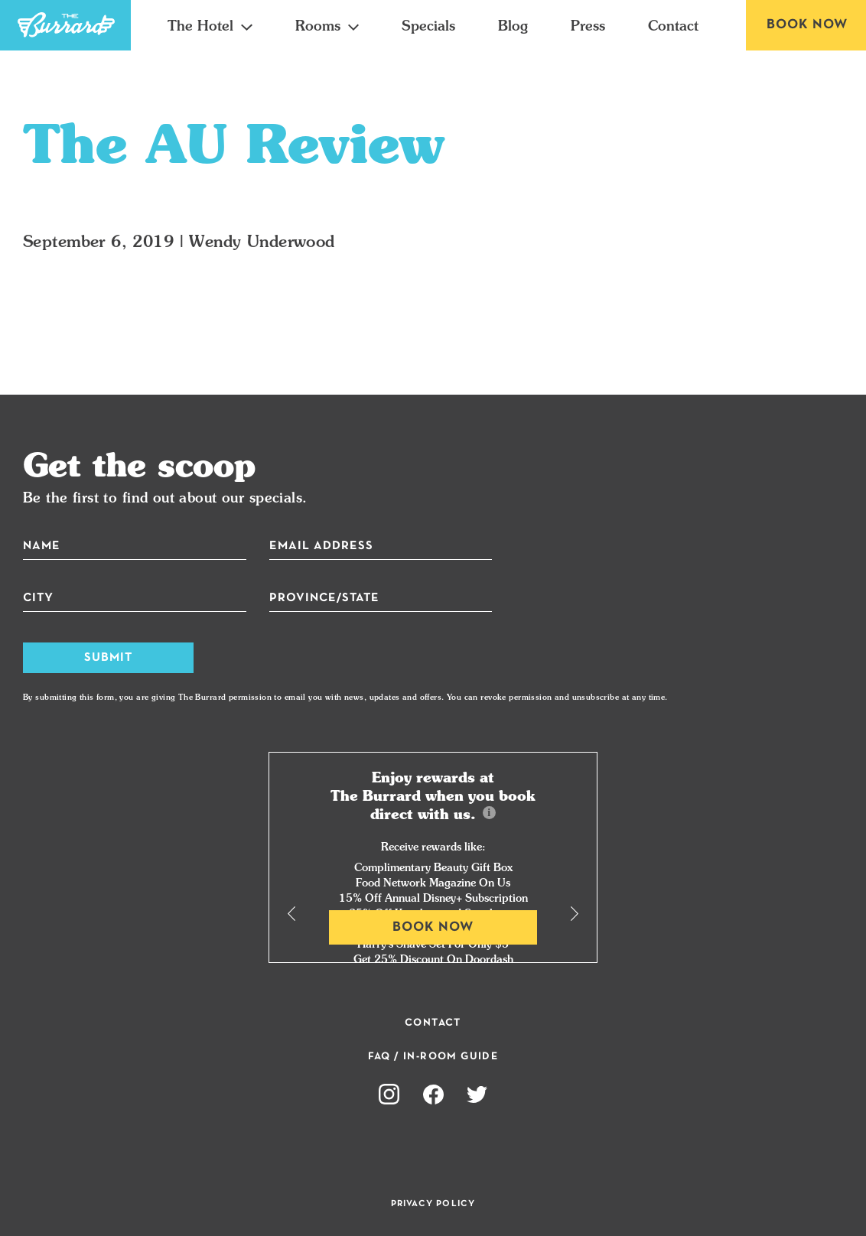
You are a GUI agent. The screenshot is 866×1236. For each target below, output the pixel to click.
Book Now (807, 24)
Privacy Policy (433, 1204)
